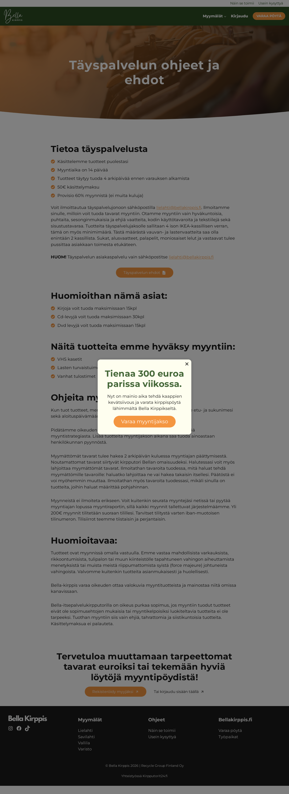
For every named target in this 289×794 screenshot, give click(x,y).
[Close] (186, 364)
